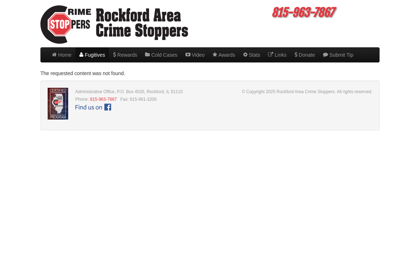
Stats (252, 55)
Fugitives (92, 55)
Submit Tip (338, 55)
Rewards (125, 55)
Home (61, 55)
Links (277, 55)
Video (195, 55)
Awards (224, 55)
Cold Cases (161, 55)
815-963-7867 (103, 99)
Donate (304, 55)
